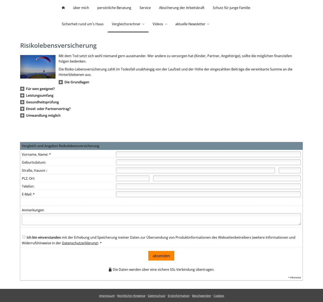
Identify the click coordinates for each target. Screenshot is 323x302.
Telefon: (28, 187)
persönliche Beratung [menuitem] (114, 8)
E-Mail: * (28, 195)
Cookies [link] (219, 295)
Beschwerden (201, 295)
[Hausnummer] (290, 171)
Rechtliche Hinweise (131, 295)
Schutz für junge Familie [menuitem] (231, 8)
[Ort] (227, 179)
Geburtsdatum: (34, 163)
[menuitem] (63, 8)
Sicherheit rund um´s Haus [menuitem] (83, 24)
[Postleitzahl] (132, 179)
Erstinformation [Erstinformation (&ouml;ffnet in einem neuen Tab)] (179, 295)
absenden (161, 256)
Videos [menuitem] (158, 24)
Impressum (107, 295)
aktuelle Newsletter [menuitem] (190, 24)
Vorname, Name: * (36, 155)
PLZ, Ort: (28, 179)
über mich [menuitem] (81, 8)
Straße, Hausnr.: (34, 171)
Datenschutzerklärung (79, 244)
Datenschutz (156, 295)
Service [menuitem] (145, 8)
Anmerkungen (33, 211)
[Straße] (195, 171)
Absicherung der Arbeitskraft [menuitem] (181, 8)
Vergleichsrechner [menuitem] (126, 24)
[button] (76, 83)
